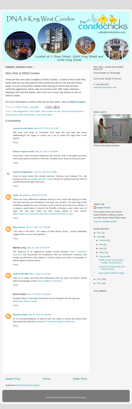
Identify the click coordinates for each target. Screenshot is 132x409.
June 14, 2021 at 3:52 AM (38, 294)
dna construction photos (72, 111)
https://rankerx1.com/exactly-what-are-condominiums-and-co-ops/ (43, 214)
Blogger (82, 397)
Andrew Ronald (20, 274)
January (103, 256)
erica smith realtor (44, 115)
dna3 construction (27, 115)
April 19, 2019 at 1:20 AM (45, 172)
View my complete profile (105, 221)
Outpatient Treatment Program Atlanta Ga (55, 321)
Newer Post (12, 378)
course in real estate (23, 128)
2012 (99, 279)
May (101, 244)
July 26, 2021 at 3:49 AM (39, 314)
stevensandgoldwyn (23, 172)
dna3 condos (11, 115)
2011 (99, 283)
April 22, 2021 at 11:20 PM (38, 227)
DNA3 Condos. (78, 102)
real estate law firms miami (40, 179)
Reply (15, 142)
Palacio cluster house (23, 151)
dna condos (35, 111)
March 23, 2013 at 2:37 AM (46, 128)
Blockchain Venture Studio (25, 301)
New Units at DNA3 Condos (111, 273)
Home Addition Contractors (49, 281)
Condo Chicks (22, 107)
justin (15, 195)
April (101, 248)
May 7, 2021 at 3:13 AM (40, 274)
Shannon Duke (20, 314)
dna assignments (20, 111)
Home (46, 378)
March (102, 252)
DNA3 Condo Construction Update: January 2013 (111, 261)
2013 (99, 237)
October (103, 240)
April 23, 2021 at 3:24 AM (38, 248)
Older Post (80, 378)
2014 (99, 233)
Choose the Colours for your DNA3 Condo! (112, 267)
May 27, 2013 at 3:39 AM (46, 151)
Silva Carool (19, 227)
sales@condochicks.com (105, 87)
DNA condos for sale (50, 111)
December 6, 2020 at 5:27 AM (33, 195)
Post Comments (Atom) (29, 385)
